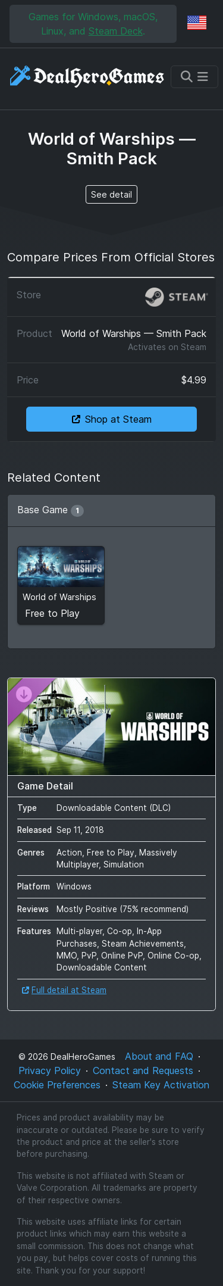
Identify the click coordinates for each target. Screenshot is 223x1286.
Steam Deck (116, 31)
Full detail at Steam (64, 990)
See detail (111, 194)
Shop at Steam (112, 419)
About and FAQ (159, 1056)
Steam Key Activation (160, 1085)
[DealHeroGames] (88, 76)
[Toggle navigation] (194, 76)
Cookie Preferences (57, 1085)
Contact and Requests (143, 1070)
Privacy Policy (49, 1070)
